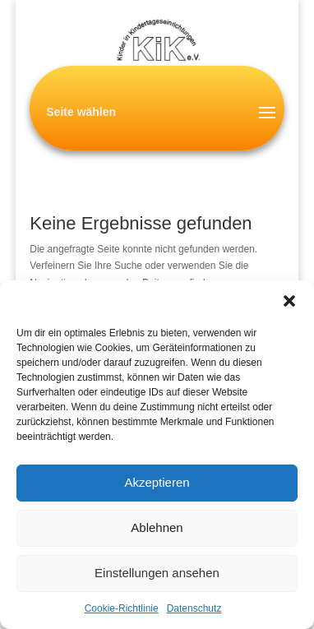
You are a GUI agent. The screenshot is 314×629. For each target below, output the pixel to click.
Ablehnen (156, 527)
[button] (289, 301)
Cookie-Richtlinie (122, 608)
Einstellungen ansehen (157, 573)
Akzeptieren (156, 482)
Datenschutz (194, 608)
